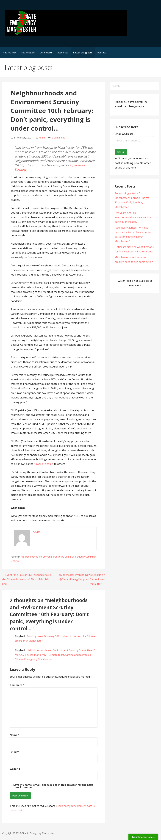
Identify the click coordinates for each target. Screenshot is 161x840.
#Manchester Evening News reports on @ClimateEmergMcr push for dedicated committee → (81, 579)
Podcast (101, 52)
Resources (62, 52)
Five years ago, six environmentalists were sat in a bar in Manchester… (133, 217)
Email (14, 752)
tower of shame (43, 464)
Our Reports (46, 52)
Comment (17, 685)
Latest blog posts (82, 52)
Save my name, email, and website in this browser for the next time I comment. (53, 786)
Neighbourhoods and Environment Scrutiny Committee (48, 556)
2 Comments (58, 137)
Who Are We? (9, 52)
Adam (42, 137)
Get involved (28, 52)
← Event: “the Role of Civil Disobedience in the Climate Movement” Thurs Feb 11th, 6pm (27, 579)
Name (14, 735)
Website (15, 769)
